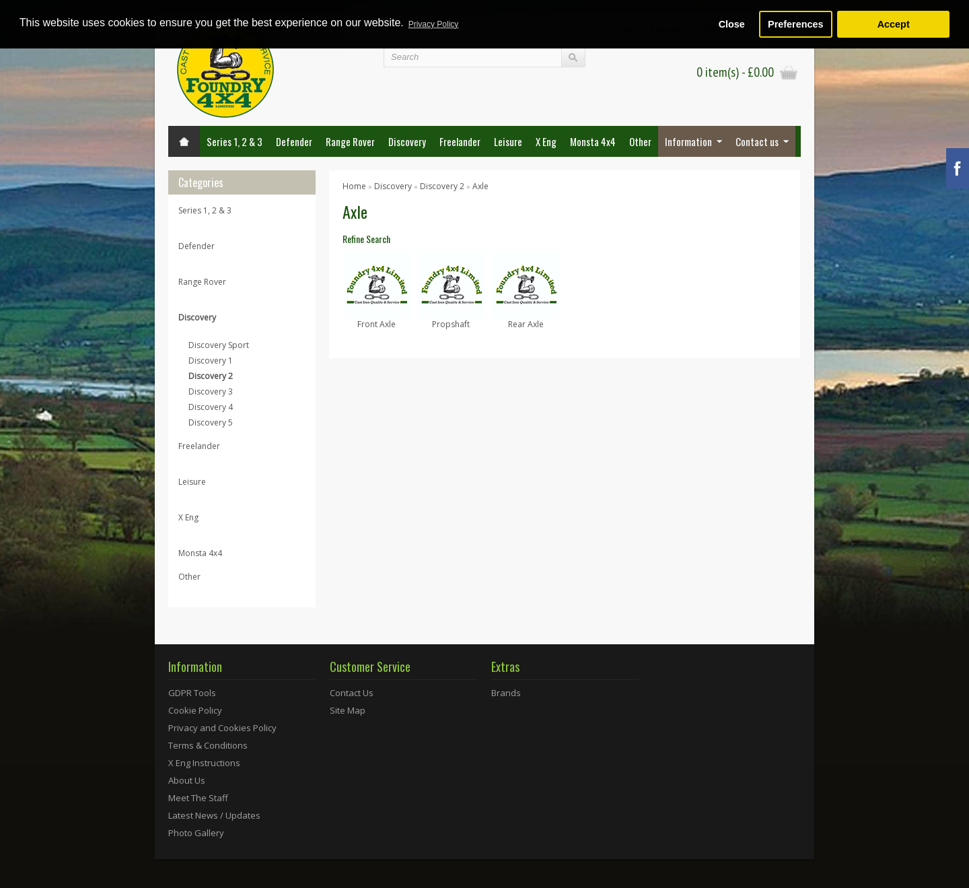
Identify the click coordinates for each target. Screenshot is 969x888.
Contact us (757, 141)
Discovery (407, 141)
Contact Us (351, 693)
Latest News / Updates (214, 815)
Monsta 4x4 (593, 141)
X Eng (546, 141)
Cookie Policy (195, 710)
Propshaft (451, 324)
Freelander (459, 141)
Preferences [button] (795, 24)
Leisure (508, 141)
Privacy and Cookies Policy (222, 728)
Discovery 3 (210, 391)
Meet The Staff (198, 798)
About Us (186, 780)
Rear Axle (526, 324)
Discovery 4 (210, 407)
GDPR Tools (192, 693)
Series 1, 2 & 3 (234, 141)
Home (354, 186)
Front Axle (376, 324)
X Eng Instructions (204, 763)
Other (640, 141)
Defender (294, 141)
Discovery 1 (210, 360)
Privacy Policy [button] (433, 24)
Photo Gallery (196, 833)
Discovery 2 (210, 376)
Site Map (347, 710)
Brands (506, 693)
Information (688, 141)
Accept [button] (893, 24)
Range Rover (350, 141)
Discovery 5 (210, 422)
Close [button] (732, 24)
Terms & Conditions (208, 745)
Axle (480, 186)
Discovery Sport (218, 345)
